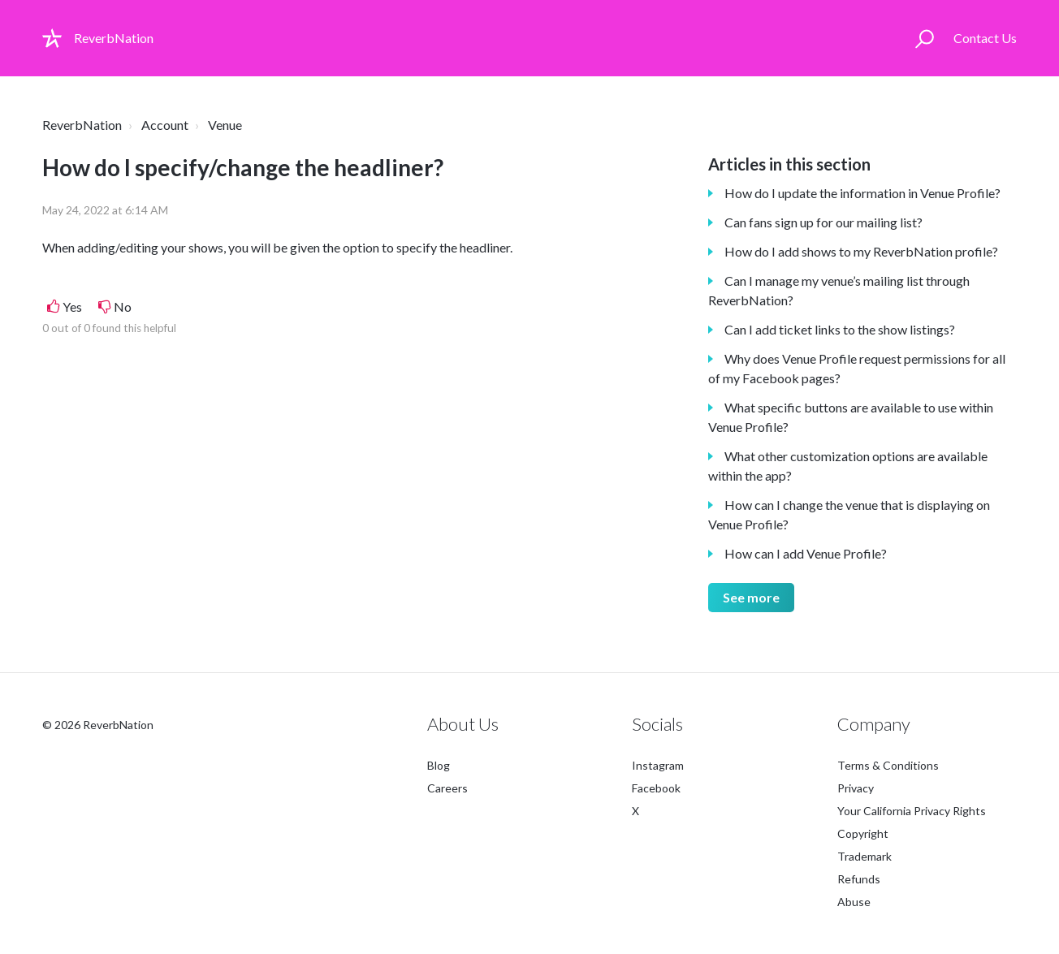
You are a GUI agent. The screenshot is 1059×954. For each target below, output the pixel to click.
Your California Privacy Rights (911, 811)
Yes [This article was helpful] (72, 306)
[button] (924, 38)
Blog (438, 765)
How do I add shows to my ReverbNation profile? (861, 251)
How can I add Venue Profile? (805, 553)
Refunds (858, 879)
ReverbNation (82, 124)
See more (751, 597)
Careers (447, 788)
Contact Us (985, 37)
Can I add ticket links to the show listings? (839, 329)
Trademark (864, 856)
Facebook (656, 788)
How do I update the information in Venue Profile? (862, 193)
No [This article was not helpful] (123, 306)
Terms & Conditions (888, 765)
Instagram (658, 765)
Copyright (862, 833)
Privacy (855, 788)
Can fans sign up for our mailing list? (823, 222)
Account (164, 124)
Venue (225, 124)
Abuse (854, 902)
